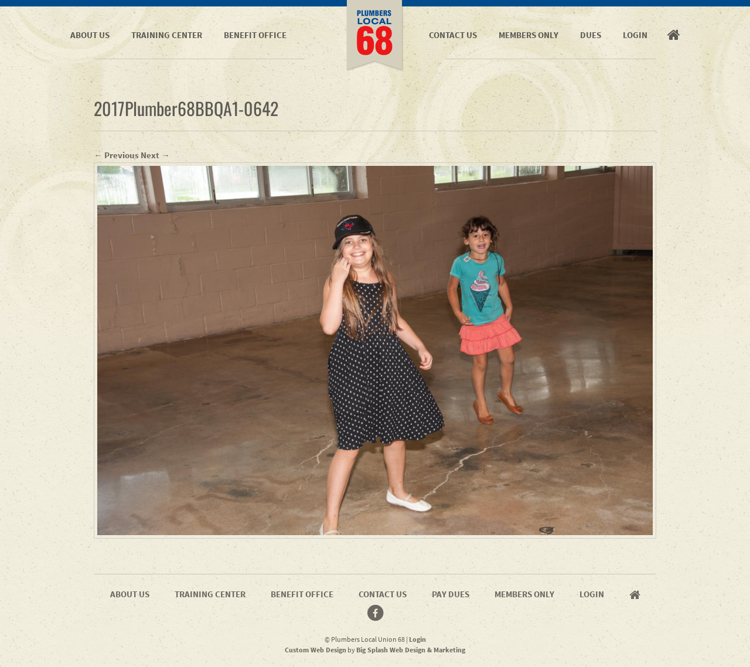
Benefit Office (255, 34)
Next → (155, 155)
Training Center (166, 34)
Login (635, 34)
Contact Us (453, 34)
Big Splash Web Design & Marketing (410, 649)
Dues (590, 34)
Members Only (528, 34)
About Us (90, 34)
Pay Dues (450, 594)
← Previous (116, 155)
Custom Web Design (315, 649)
